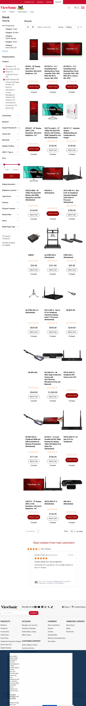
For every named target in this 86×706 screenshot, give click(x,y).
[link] (54, 582)
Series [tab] (4, 221)
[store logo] (35, 8)
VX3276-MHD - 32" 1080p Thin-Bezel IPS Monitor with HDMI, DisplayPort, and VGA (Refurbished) (33, 195)
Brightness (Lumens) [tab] (9, 190)
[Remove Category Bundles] (4, 32)
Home (4, 12)
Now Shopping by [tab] (8, 26)
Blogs (68, 628)
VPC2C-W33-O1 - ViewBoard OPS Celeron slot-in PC (70, 375)
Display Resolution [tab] (8, 184)
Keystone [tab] (5, 122)
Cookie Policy (11, 696)
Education (40, 2)
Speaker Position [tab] (8, 146)
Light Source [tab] (6, 196)
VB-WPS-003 (32, 372)
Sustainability (52, 635)
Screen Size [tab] (6, 134)
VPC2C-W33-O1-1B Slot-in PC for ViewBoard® (70, 439)
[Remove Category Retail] (4, 42)
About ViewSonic (54, 625)
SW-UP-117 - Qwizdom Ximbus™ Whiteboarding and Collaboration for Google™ (72, 133)
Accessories (5, 632)
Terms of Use (11, 698)
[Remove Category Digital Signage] (4, 37)
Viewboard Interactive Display (11, 641)
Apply (11, 176)
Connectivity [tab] (6, 116)
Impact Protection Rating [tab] (11, 128)
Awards (50, 628)
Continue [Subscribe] (34, 613)
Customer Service (28, 648)
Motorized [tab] (5, 140)
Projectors (4, 628)
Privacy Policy (11, 694)
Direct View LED (6, 645)
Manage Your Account (29, 625)
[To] (16, 170)
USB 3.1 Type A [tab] (7, 152)
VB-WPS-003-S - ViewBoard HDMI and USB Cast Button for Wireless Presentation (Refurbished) (33, 441)
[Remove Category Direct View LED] (4, 46)
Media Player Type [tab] (8, 227)
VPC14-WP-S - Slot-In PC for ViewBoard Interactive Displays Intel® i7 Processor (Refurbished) (52, 315)
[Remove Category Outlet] (4, 29)
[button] (34, 92)
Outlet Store (5, 635)
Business (49, 2)
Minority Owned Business (56, 638)
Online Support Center (29, 645)
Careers (50, 632)
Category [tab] (5, 62)
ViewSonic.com (29, 2)
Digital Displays (22, 12)
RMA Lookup (26, 635)
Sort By (60, 27)
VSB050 (31, 255)
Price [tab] (4, 158)
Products (12, 12)
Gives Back (51, 641)
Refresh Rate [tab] (6, 215)
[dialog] (43, 678)
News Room (70, 625)
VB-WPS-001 (70, 310)
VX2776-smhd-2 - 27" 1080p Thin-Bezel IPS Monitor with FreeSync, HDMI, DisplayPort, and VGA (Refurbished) (53, 133)
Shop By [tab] (28, 21)
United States (78, 607)
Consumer (58, 2)
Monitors (4, 625)
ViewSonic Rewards (29, 628)
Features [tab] (5, 203)
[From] (7, 170)
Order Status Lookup (29, 632)
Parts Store (4, 638)
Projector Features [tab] (8, 209)
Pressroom (70, 632)
